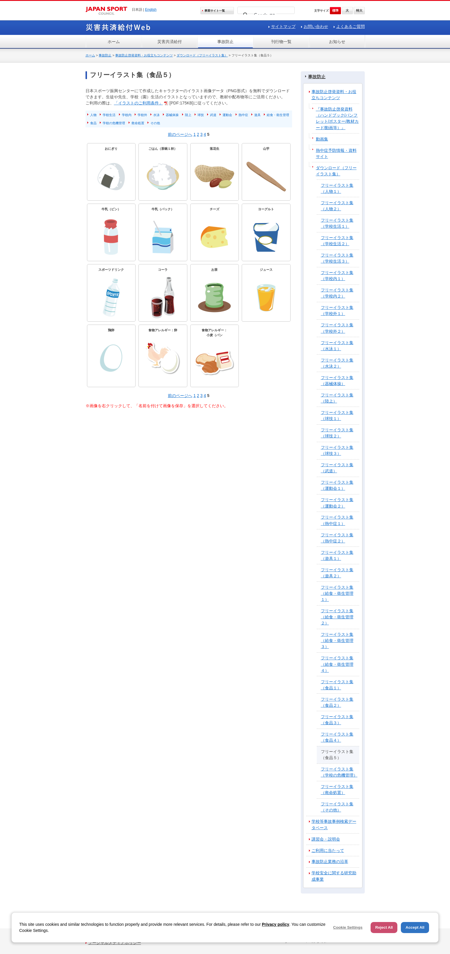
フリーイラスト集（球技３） (337, 450)
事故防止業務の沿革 (330, 861)
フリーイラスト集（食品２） (337, 702)
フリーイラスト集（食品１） (337, 684)
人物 (93, 115)
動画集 (322, 139)
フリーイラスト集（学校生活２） (337, 240)
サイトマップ (283, 26)
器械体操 (172, 115)
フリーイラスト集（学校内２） (337, 293)
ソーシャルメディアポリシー (114, 942)
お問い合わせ (316, 26)
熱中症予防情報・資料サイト (336, 153)
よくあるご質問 (350, 26)
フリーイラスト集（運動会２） (337, 502)
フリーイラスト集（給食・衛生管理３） (337, 640)
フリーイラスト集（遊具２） (337, 572)
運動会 (227, 115)
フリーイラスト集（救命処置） (337, 789)
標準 (335, 10)
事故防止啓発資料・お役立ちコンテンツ (144, 55)
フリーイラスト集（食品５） (337, 754)
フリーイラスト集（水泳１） (337, 345)
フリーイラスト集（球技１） (337, 415)
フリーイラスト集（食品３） (337, 719)
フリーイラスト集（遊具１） (337, 555)
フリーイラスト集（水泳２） (337, 363)
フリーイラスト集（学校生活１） (337, 223)
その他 (155, 123)
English (150, 10)
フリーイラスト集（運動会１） (337, 485)
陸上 (188, 115)
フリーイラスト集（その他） (337, 807)
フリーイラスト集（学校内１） (337, 275)
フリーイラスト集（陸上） (337, 398)
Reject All (384, 927)
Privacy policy (275, 924)
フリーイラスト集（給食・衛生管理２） (337, 616)
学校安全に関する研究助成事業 (334, 876)
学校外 (142, 115)
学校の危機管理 (114, 123)
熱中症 (243, 115)
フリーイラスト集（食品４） (337, 737)
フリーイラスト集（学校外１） (337, 310)
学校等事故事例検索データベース (334, 824)
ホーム (114, 41)
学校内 (126, 115)
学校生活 (109, 115)
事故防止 (225, 41)
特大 (359, 10)
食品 (93, 123)
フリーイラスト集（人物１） (337, 188)
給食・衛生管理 (278, 115)
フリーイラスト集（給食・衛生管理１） (337, 593)
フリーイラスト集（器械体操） (337, 380)
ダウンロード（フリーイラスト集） (202, 55)
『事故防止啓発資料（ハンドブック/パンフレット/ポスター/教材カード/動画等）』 (337, 118)
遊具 (257, 115)
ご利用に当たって (328, 850)
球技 (201, 115)
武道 (213, 115)
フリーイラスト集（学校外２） (337, 328)
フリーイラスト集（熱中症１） (337, 520)
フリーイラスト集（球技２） (337, 433)
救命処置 (137, 123)
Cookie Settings (347, 927)
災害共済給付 (169, 41)
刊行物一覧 (281, 41)
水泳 (156, 115)
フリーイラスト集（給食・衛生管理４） (337, 664)
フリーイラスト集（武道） (337, 467)
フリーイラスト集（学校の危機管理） (339, 772)
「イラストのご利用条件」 (138, 103)
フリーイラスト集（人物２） (337, 205)
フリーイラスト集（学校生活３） (337, 258)
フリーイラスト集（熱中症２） (337, 538)
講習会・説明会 (326, 839)
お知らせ (337, 41)
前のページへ (180, 134)
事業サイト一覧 (214, 10)
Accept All (414, 927)
